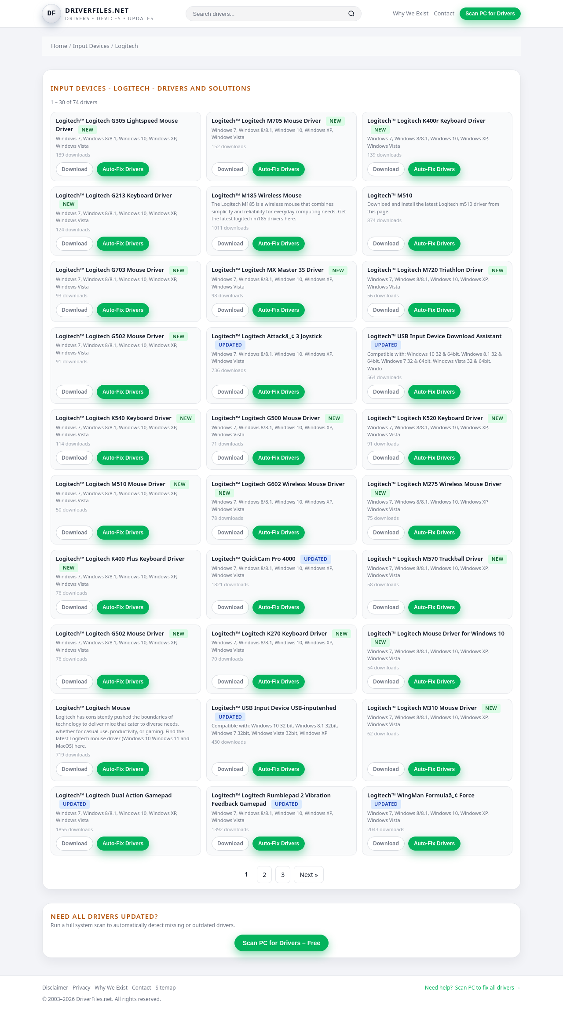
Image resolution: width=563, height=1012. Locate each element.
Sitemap (166, 987)
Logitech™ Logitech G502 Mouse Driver (110, 336)
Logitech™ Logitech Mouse (93, 708)
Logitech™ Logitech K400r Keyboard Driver (426, 120)
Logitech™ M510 (389, 195)
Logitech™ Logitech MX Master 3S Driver (268, 270)
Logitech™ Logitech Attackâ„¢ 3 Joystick (267, 336)
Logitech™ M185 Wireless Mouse (257, 195)
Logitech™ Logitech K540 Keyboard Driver (114, 418)
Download (75, 169)
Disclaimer (55, 987)
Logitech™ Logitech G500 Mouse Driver (266, 418)
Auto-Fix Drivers (122, 169)
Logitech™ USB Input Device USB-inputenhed (274, 708)
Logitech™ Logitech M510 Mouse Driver (110, 484)
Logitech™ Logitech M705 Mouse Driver (266, 120)
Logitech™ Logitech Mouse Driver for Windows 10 (436, 633)
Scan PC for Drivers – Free (282, 942)
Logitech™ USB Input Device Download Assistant (434, 336)
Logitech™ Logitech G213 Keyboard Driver (114, 195)
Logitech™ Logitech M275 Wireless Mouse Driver (434, 484)
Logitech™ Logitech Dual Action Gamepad (114, 795)
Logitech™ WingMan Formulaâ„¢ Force (421, 795)
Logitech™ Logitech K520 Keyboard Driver (425, 418)
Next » (309, 874)
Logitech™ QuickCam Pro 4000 (254, 559)
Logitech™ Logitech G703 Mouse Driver (110, 270)
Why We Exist (410, 13)
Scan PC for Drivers (490, 14)
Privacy (81, 987)
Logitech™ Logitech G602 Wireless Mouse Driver (278, 484)
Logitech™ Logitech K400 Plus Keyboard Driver (120, 559)
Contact (444, 13)
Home (59, 46)
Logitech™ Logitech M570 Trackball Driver (425, 559)
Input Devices (91, 46)
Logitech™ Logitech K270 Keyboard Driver (269, 633)
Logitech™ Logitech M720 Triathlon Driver (425, 270)
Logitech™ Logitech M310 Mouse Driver (422, 708)
